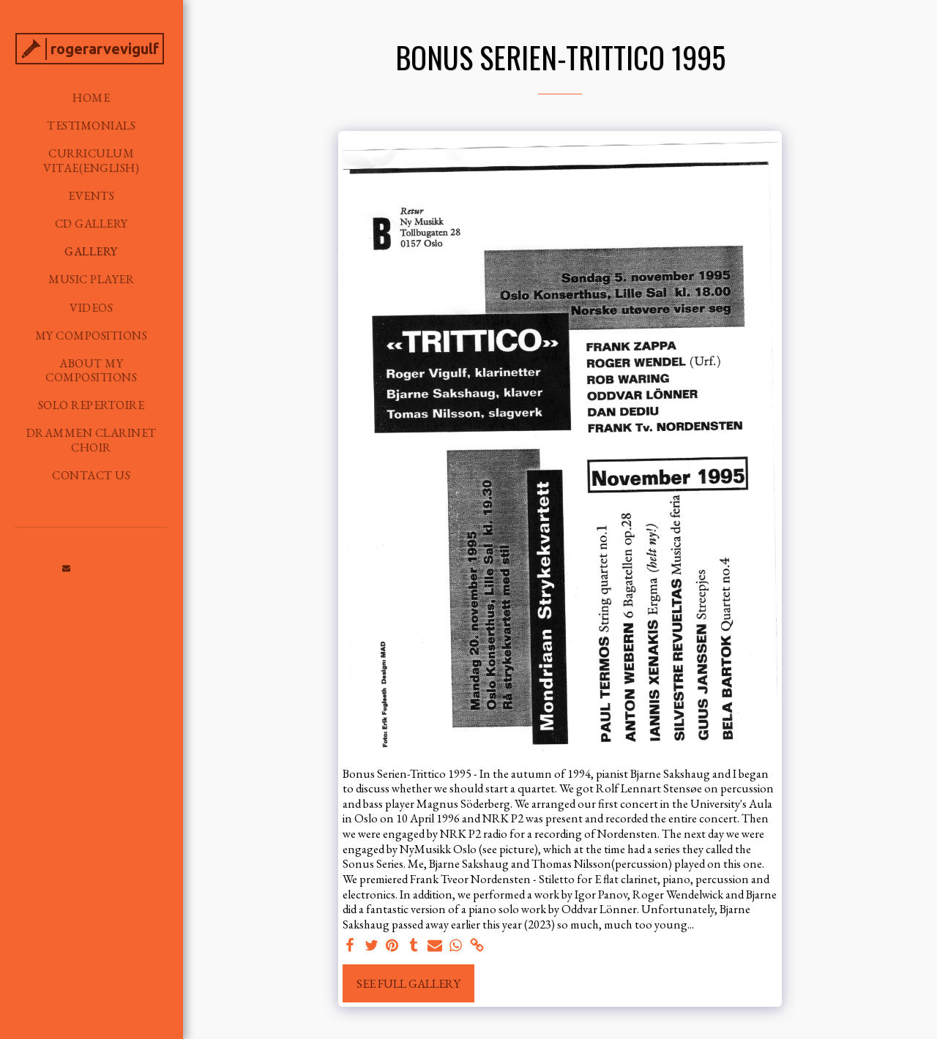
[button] (67, 568)
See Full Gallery (408, 983)
